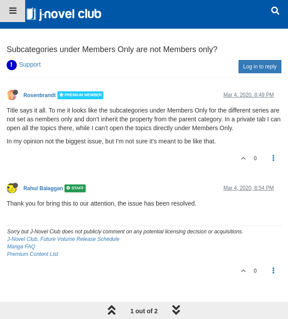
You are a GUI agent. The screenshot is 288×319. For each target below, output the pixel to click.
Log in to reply (260, 67)
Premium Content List (32, 254)
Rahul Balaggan (43, 188)
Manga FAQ (21, 247)
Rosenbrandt (39, 95)
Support (30, 64)
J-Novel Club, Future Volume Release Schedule (63, 239)
